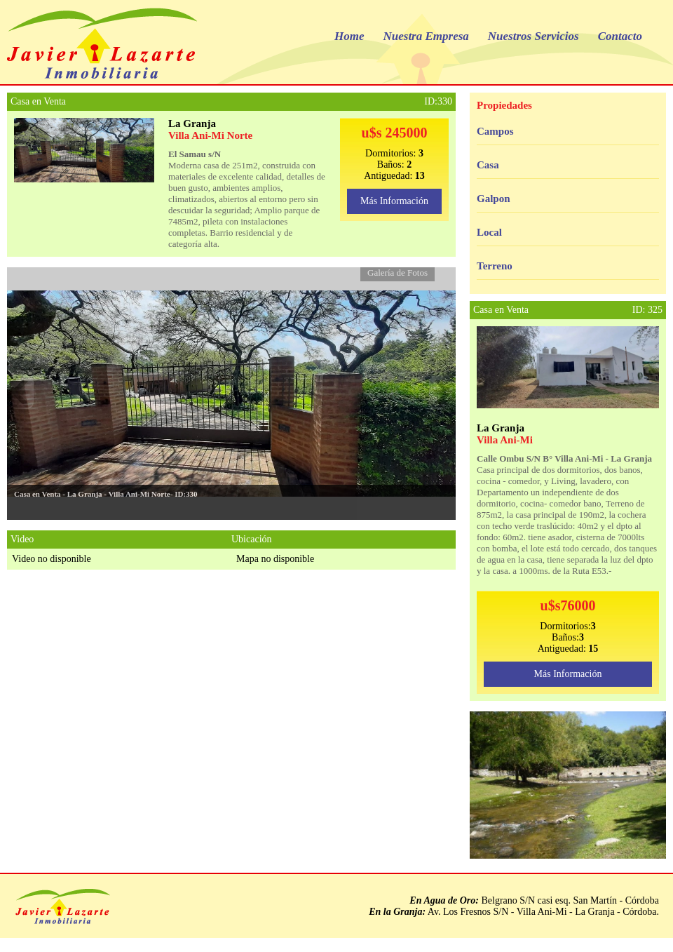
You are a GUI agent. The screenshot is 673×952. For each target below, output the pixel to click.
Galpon (493, 198)
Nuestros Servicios (533, 36)
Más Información (394, 201)
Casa (488, 164)
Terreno (494, 265)
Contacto (620, 36)
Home (349, 36)
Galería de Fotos (397, 272)
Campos (495, 131)
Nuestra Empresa (426, 36)
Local (489, 232)
